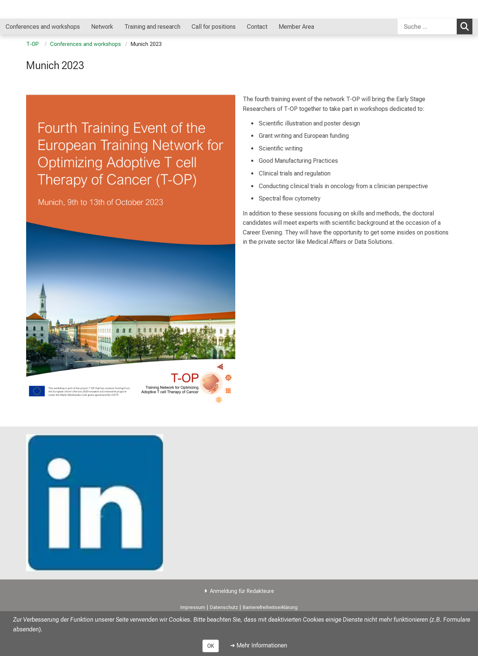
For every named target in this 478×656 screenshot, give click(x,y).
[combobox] (435, 26)
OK (210, 646)
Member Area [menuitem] (296, 26)
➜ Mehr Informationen (258, 645)
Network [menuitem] (102, 26)
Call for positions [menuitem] (214, 26)
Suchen (466, 26)
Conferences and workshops (85, 44)
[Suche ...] (427, 26)
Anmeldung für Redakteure (242, 591)
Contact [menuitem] (257, 26)
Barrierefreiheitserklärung (270, 607)
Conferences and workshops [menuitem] (43, 26)
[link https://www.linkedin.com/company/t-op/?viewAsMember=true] (94, 502)
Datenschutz (224, 607)
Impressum (192, 607)
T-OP (33, 44)
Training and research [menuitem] (152, 26)
